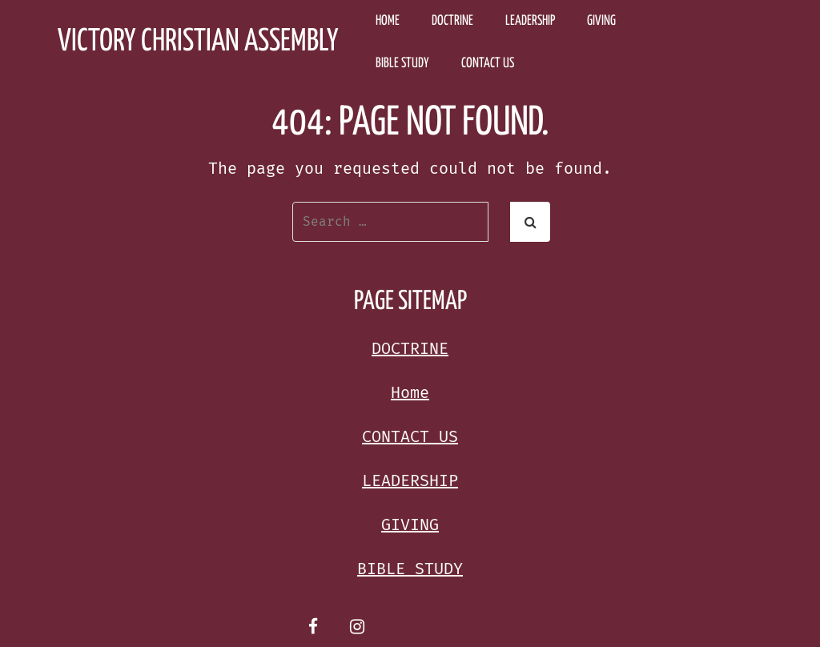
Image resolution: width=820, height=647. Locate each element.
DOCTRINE (452, 21)
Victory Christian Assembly (198, 42)
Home (388, 21)
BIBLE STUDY (402, 63)
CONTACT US (487, 63)
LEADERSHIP (530, 21)
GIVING (601, 21)
